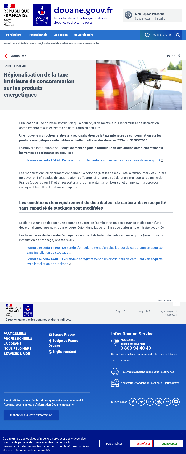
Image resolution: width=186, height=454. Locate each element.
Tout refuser (142, 443)
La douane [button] (61, 35)
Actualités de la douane (24, 43)
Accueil (7, 43)
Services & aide (17, 353)
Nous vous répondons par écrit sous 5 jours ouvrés (150, 383)
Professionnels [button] (37, 35)
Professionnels (18, 338)
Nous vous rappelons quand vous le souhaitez (147, 372)
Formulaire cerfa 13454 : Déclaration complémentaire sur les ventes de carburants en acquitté (93, 160)
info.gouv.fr (119, 311)
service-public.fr (142, 311)
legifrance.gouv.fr (168, 311)
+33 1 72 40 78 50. (120, 360)
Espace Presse (62, 334)
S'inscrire (159, 18)
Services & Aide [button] (159, 35)
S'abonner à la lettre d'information (31, 415)
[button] (168, 55)
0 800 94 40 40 (136, 348)
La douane (12, 343)
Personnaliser (114, 443)
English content (62, 351)
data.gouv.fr (171, 314)
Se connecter (142, 18)
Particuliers (15, 333)
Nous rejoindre (83, 35)
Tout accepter (168, 443)
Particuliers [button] (13, 35)
